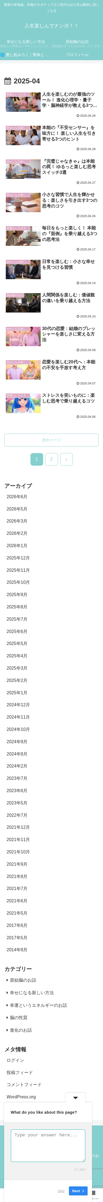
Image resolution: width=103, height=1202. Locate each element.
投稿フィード (20, 1072)
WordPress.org (21, 1097)
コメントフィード (24, 1084)
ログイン (15, 1060)
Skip (61, 1191)
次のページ (51, 440)
